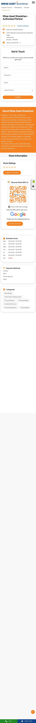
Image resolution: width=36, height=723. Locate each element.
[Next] (34, 637)
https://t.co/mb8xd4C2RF (10, 592)
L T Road (5, 674)
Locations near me (6, 7)
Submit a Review (23, 26)
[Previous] (2, 637)
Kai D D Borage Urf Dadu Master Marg (14, 681)
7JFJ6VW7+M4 (7, 356)
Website (18, 652)
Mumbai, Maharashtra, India (11, 358)
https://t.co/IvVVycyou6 (10, 568)
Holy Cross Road (17, 674)
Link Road (6, 685)
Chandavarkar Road (9, 688)
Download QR (15, 224)
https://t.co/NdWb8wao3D (10, 546)
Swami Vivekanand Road (20, 685)
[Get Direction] (21, 357)
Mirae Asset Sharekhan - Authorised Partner (18, 618)
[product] (18, 90)
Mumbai (26, 7)
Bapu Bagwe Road (8, 678)
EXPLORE (19, 441)
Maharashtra (18, 7)
